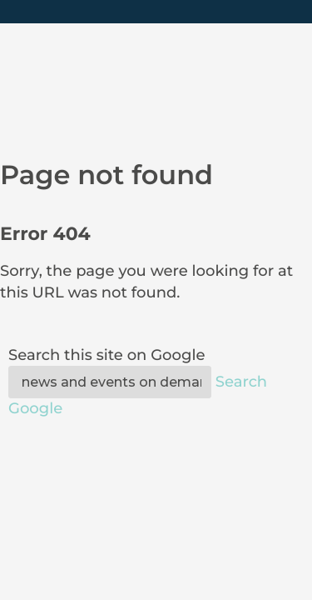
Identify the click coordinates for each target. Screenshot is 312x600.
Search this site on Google (106, 355)
